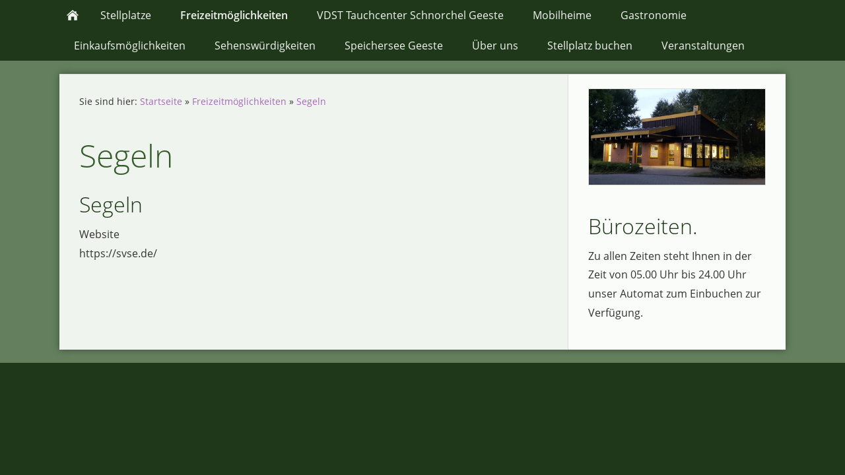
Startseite (161, 101)
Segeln (311, 101)
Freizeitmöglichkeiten (239, 101)
